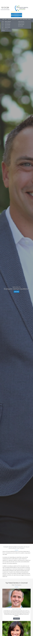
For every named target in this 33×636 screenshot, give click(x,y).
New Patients (4, 21)
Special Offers (25, 19)
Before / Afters (19, 19)
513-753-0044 (5, 8)
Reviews (29, 19)
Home (3, 19)
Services (9, 19)
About (6, 19)
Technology (14, 19)
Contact (29, 21)
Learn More (16, 291)
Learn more (16, 618)
